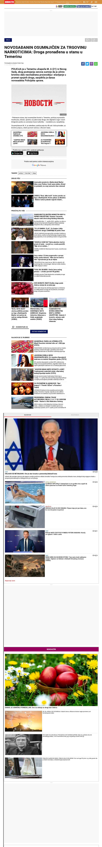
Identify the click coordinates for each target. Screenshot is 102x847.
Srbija (67, 2)
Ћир (95, 6)
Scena (8, 832)
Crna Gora (72, 2)
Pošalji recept (57, 801)
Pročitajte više (18, 211)
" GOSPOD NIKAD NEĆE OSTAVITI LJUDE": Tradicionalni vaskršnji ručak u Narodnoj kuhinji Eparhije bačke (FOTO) (49, 371)
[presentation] (70, 348)
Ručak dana (56, 797)
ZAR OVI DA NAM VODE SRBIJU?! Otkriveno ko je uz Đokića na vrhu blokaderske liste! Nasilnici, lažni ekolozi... (19, 775)
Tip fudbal (40, 808)
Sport (52, 2)
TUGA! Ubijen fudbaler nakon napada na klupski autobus (61, 744)
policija (21, 173)
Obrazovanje (11, 836)
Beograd (58, 2)
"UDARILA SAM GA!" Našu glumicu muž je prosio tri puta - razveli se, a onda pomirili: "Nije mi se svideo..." (49, 244)
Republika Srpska (9, 827)
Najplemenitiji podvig (11, 810)
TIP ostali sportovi (42, 812)
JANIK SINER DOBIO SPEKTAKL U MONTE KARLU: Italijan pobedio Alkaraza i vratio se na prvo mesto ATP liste (43, 759)
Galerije (9, 839)
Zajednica (72, 810)
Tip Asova (40, 815)
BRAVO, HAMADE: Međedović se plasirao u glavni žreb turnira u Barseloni (43, 767)
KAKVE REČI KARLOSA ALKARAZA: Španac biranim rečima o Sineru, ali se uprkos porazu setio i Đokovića (44, 750)
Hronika (31, 2)
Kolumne (8, 795)
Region (87, 793)
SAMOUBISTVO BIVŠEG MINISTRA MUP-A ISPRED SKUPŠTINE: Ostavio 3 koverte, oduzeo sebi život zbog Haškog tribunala (49, 216)
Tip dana (39, 810)
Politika (71, 450)
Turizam (88, 822)
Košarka (23, 810)
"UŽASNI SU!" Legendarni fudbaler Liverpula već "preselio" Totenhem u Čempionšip (67, 759)
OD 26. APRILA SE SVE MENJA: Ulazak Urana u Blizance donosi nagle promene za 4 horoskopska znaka (88, 240)
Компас (77, 2)
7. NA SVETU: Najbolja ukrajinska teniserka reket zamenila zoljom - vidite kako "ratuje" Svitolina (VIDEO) (44, 775)
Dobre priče (8, 793)
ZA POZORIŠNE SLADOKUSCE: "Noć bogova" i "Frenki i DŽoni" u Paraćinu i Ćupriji (48, 385)
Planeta (42, 2)
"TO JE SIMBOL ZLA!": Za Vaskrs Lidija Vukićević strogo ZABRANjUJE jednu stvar (49, 229)
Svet (70, 89)
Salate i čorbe (57, 793)
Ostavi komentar (39, 331)
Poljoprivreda (73, 793)
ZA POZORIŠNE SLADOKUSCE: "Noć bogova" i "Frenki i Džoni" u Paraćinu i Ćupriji (47, 143)
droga (34, 173)
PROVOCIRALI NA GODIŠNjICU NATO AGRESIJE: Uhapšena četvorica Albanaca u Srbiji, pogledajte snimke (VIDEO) (38, 314)
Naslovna (18, 2)
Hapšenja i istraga (42, 793)
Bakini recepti (57, 795)
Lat (93, 6)
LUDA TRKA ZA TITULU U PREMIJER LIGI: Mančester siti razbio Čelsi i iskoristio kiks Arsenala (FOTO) (67, 775)
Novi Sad (27, 173)
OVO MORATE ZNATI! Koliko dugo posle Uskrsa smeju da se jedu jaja (48, 284)
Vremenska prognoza (77, 624)
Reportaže (48, 2)
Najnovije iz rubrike (20, 337)
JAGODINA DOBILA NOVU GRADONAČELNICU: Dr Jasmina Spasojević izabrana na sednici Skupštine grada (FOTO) (50, 357)
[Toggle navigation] (96, 2)
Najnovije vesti (74, 141)
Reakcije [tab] (90, 430)
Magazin (82, 209)
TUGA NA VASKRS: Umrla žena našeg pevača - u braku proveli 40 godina (48, 271)
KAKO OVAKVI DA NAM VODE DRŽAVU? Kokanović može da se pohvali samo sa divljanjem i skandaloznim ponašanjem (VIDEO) (19, 759)
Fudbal (56, 725)
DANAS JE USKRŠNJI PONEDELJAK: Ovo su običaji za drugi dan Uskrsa (82, 232)
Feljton (23, 793)
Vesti (23, 2)
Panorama (89, 805)
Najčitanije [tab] (90, 69)
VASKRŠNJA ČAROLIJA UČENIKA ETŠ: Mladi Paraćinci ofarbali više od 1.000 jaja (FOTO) (49, 343)
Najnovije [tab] (75, 69)
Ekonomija (37, 2)
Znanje (71, 812)
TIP (55, 2)
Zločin (39, 791)
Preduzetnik (72, 795)
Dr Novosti (89, 812)
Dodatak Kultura (58, 810)
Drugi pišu (15, 178)
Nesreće (39, 797)
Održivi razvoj (75, 805)
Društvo (27, 2)
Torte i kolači (57, 791)
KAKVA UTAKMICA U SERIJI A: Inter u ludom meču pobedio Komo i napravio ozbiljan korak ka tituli (68, 767)
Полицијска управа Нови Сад (13, 63)
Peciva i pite (56, 799)
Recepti (56, 788)
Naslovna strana (75, 330)
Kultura (63, 2)
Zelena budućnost (74, 815)
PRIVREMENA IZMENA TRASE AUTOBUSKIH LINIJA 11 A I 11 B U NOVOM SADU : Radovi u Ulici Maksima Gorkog (50, 399)
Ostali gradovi (74, 666)
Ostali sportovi (84, 103)
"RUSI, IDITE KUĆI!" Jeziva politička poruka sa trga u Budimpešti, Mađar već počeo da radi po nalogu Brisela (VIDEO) (19, 314)
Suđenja (39, 795)
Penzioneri (24, 795)
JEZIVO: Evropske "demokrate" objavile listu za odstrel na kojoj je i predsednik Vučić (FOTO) (20, 750)
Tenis (31, 725)
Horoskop (72, 589)
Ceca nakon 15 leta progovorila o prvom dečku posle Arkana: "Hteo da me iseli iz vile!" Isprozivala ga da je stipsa (49, 257)
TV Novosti (56, 812)
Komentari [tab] (75, 430)
